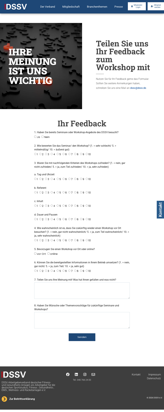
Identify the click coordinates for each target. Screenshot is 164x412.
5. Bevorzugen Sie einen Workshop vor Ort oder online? (64, 249)
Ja (38, 137)
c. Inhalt (38, 201)
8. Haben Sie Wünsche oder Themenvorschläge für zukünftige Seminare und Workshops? (76, 308)
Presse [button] (118, 6)
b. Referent (40, 187)
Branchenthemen (97, 6)
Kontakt (160, 209)
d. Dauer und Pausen (45, 214)
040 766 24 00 (84, 382)
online (54, 254)
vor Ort (41, 254)
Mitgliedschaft (71, 6)
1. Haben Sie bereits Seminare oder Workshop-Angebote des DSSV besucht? (76, 132)
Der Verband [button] (47, 6)
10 (89, 154)
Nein (47, 137)
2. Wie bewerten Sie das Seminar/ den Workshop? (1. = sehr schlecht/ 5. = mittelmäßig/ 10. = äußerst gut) (75, 147)
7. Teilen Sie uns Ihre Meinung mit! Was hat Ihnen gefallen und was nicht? (75, 279)
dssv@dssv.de (138, 87)
